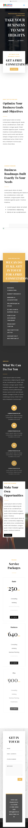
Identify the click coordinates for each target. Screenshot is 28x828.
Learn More (11, 40)
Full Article (8, 547)
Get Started (21, 40)
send (20, 790)
